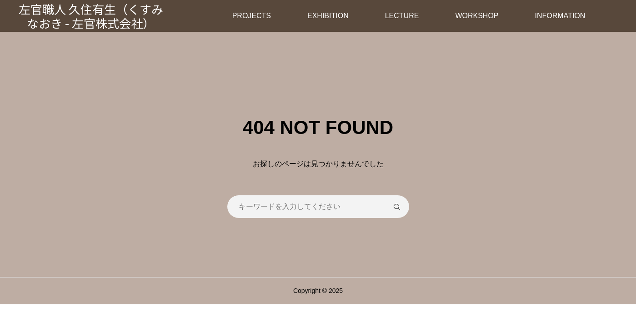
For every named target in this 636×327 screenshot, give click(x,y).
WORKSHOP (476, 16)
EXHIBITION (328, 16)
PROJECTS (251, 16)
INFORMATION (560, 16)
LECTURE (402, 16)
